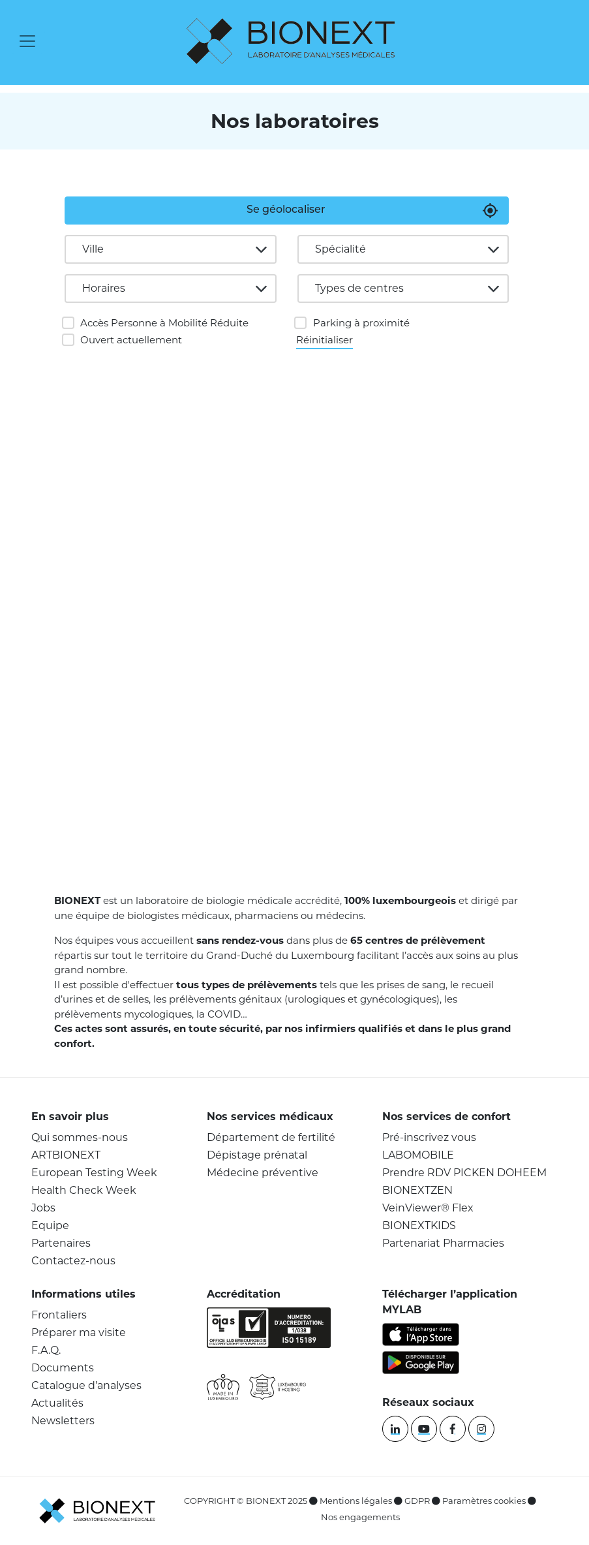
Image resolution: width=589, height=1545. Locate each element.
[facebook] (453, 1429)
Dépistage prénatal (257, 1155)
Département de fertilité (271, 1137)
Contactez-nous (73, 1261)
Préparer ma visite (78, 1332)
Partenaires (61, 1243)
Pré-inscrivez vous (429, 1137)
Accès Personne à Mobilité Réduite (164, 323)
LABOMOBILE (418, 1155)
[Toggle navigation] (27, 41)
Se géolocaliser (286, 210)
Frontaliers (59, 1315)
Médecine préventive (262, 1172)
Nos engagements (360, 1517)
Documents (62, 1368)
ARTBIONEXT (65, 1155)
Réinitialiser (324, 339)
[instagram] (481, 1429)
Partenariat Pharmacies (443, 1243)
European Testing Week (94, 1172)
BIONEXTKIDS (419, 1225)
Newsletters (63, 1420)
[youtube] (424, 1429)
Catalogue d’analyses (86, 1385)
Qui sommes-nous (79, 1137)
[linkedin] (395, 1429)
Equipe (50, 1225)
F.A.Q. (46, 1350)
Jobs (43, 1208)
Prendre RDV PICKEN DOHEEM (464, 1172)
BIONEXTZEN (417, 1190)
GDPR (417, 1500)
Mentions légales (356, 1500)
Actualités (57, 1403)
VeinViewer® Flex (428, 1208)
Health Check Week (83, 1190)
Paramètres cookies (484, 1500)
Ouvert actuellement (131, 340)
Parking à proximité (361, 323)
